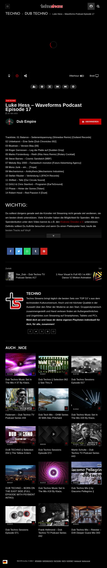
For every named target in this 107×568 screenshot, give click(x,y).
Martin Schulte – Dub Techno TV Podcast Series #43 (85, 453)
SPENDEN (38, 561)
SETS (64, 561)
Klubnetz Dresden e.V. (72, 222)
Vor (100, 268)
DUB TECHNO (36, 13)
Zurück (8, 268)
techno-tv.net (86, 561)
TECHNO (12, 13)
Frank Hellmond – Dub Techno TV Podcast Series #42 (52, 533)
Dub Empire (26, 121)
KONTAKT (70, 561)
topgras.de (77, 561)
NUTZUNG (57, 561)
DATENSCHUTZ (48, 561)
